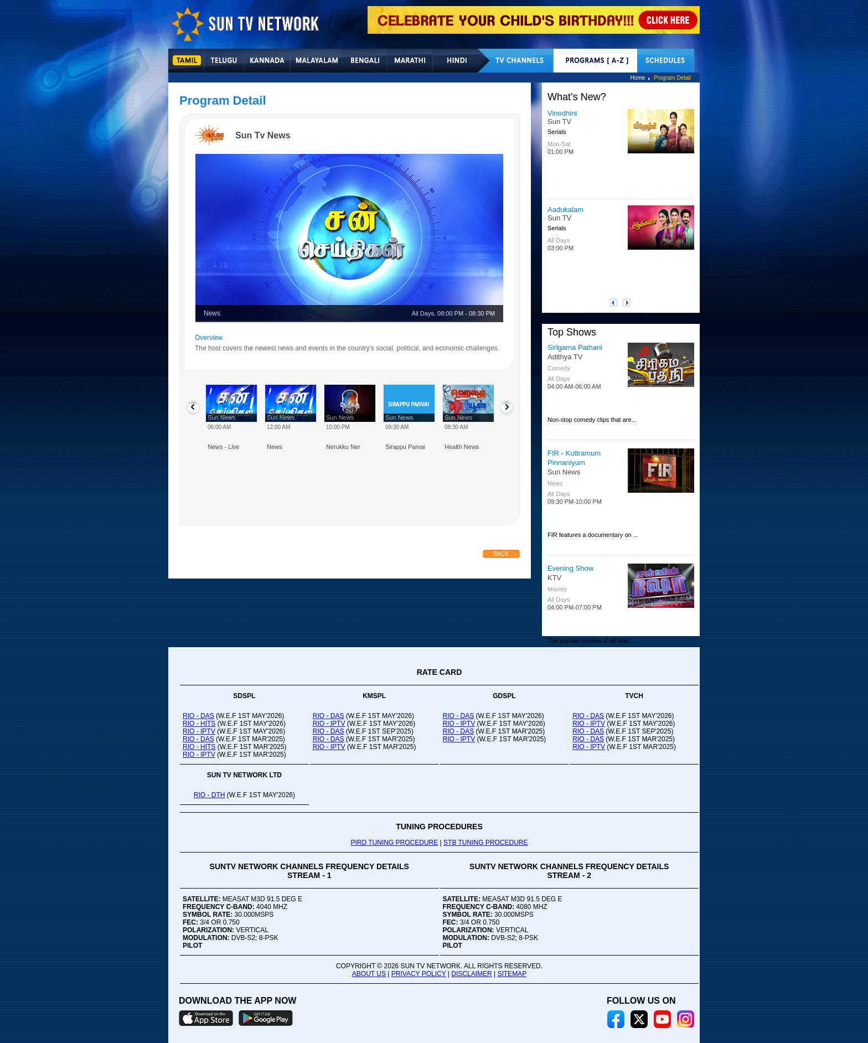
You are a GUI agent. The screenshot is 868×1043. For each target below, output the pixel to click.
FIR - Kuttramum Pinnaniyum (574, 458)
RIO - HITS (199, 723)
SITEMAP (511, 974)
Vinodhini (562, 113)
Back (501, 554)
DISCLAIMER (471, 974)
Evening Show (570, 568)
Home (638, 78)
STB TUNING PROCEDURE (485, 842)
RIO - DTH (209, 795)
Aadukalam (565, 209)
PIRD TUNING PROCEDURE (394, 842)
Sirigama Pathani (574, 347)
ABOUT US (369, 974)
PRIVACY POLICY (418, 974)
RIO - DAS (198, 716)
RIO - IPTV (199, 731)
